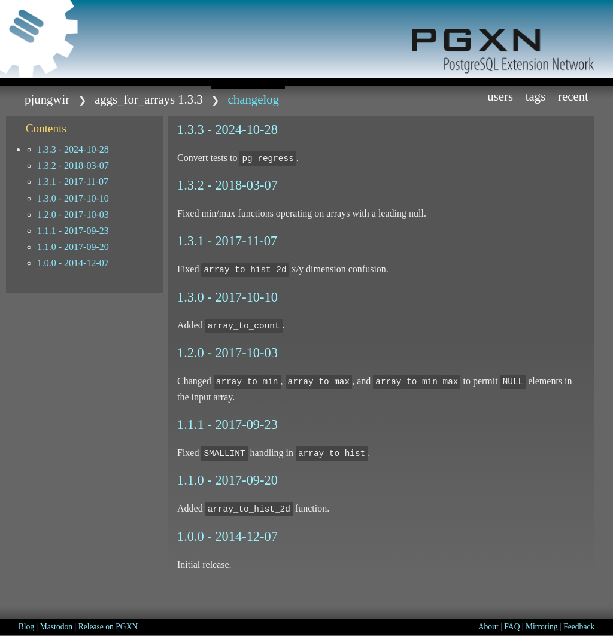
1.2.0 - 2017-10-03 (73, 214)
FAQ (512, 626)
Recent (573, 96)
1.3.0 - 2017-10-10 (73, 198)
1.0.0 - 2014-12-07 (73, 263)
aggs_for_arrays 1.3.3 (149, 99)
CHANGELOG (253, 99)
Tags (536, 96)
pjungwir (47, 99)
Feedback (578, 626)
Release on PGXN (108, 626)
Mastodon (56, 626)
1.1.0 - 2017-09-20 (73, 247)
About (488, 626)
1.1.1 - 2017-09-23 (73, 231)
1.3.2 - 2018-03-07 (73, 165)
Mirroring (542, 626)
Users (500, 96)
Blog (26, 626)
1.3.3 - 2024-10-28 (73, 149)
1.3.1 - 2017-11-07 (72, 182)
